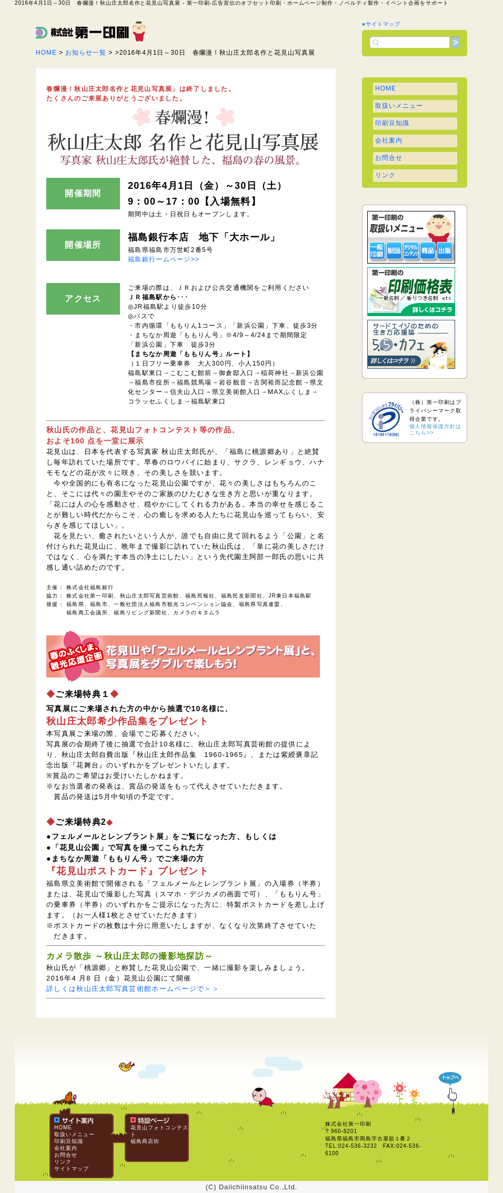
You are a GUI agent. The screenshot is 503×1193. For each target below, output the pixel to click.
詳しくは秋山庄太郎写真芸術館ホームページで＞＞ (132, 989)
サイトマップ (71, 1168)
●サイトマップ (381, 24)
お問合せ (389, 157)
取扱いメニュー (399, 105)
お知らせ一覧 (85, 52)
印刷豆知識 (392, 123)
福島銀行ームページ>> (163, 259)
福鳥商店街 (144, 1141)
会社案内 (389, 140)
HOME (46, 52)
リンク (385, 175)
